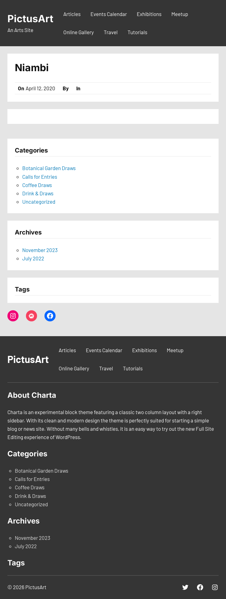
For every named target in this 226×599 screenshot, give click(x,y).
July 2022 (33, 258)
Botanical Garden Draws (49, 168)
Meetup (179, 14)
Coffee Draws (37, 185)
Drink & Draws (37, 193)
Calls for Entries (39, 176)
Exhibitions (149, 14)
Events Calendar (108, 14)
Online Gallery (78, 32)
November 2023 (40, 250)
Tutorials (137, 32)
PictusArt (30, 19)
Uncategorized (38, 201)
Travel (111, 32)
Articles (72, 14)
